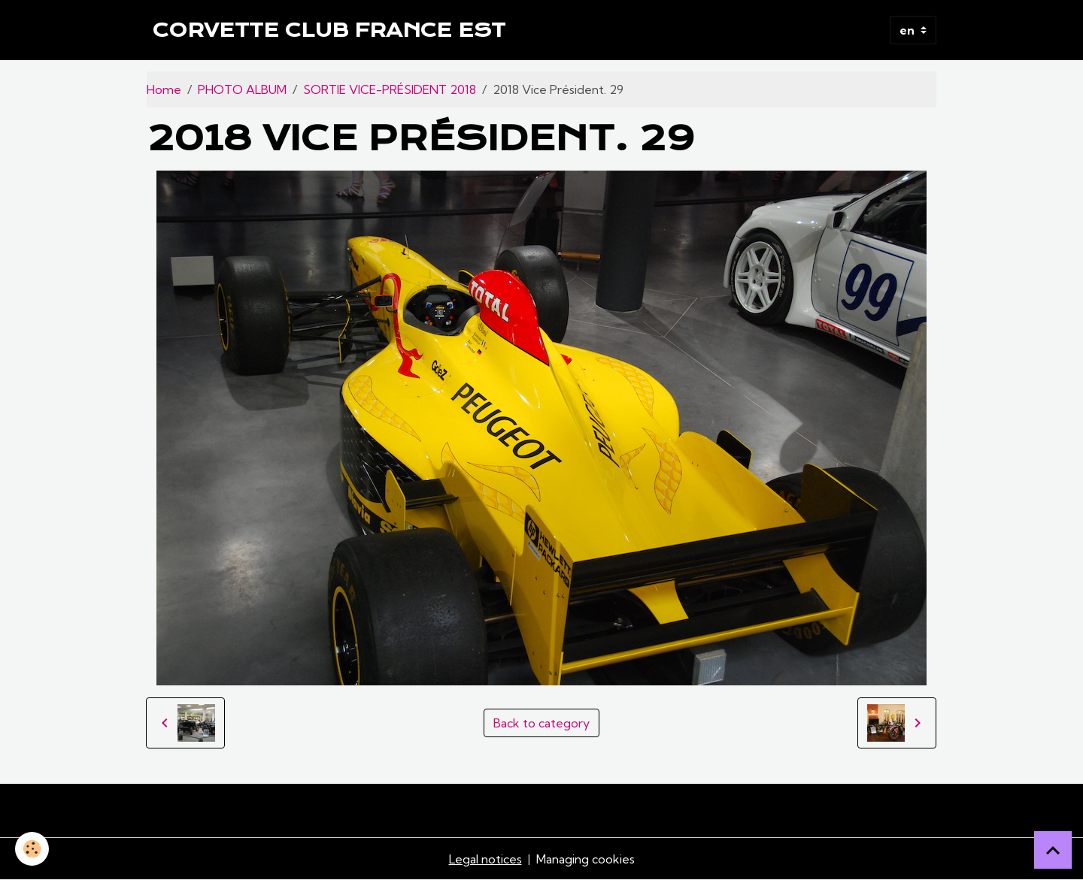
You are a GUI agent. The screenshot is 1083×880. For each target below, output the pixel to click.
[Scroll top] (1053, 850)
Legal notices (485, 858)
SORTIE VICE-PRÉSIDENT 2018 (389, 89)
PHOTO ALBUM (242, 89)
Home (164, 89)
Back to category (541, 722)
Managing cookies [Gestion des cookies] (585, 858)
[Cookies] (32, 849)
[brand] (329, 30)
